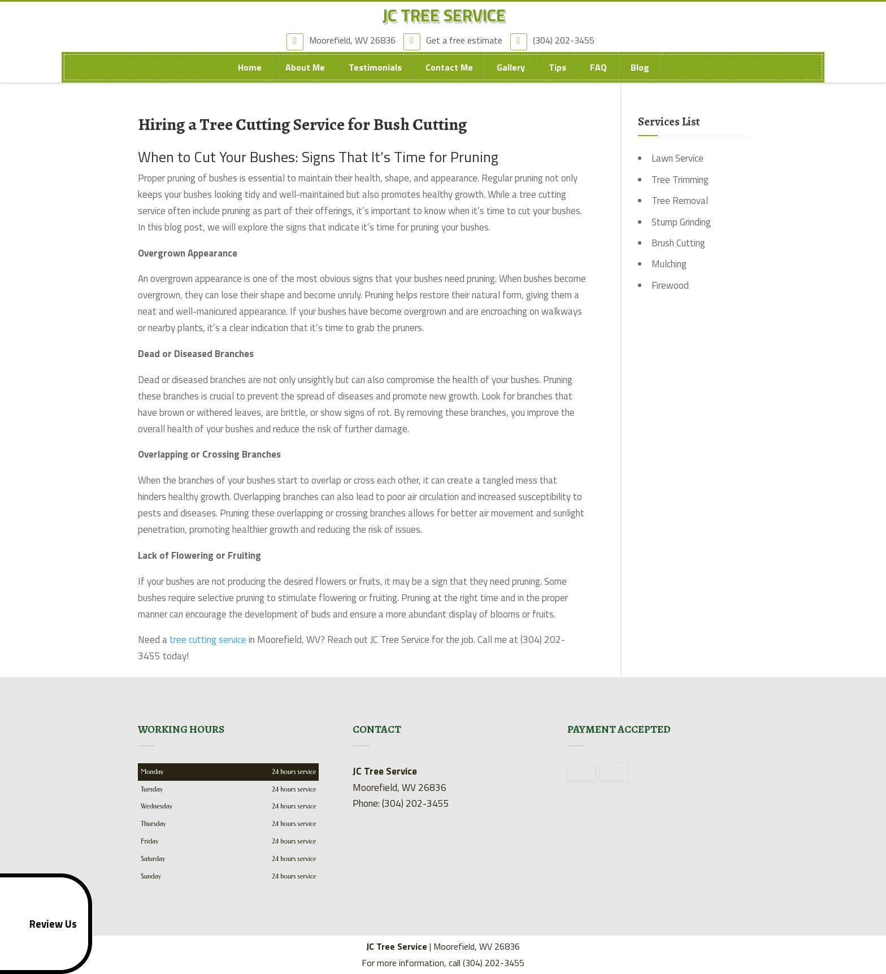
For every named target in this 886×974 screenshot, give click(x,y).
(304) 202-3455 (555, 44)
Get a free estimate (455, 44)
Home (250, 74)
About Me (305, 74)
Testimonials (375, 74)
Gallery (511, 74)
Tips (557, 74)
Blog (640, 74)
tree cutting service (208, 639)
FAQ (598, 74)
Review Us (41, 923)
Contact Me (449, 74)
